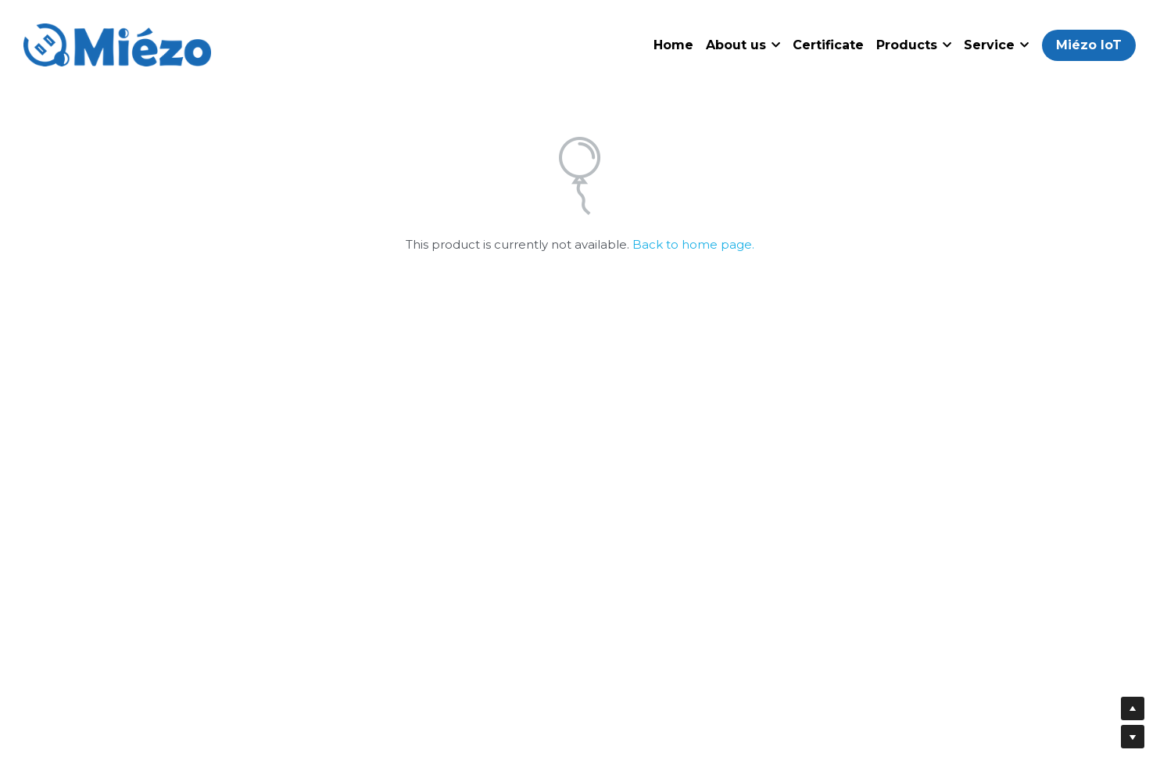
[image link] (117, 43)
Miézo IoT (1089, 45)
